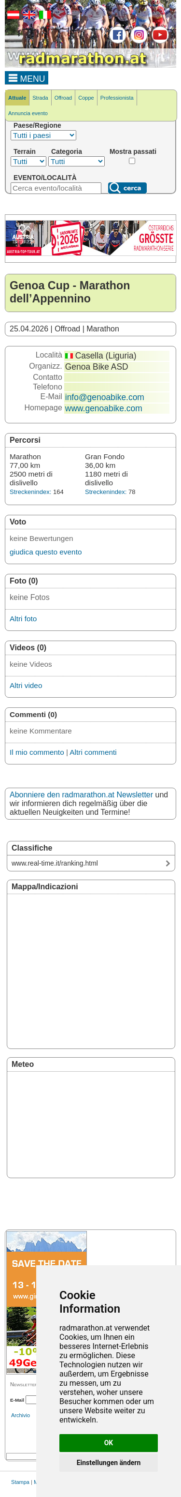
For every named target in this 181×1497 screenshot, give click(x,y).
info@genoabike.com (104, 397)
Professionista (117, 98)
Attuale (17, 98)
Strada (40, 98)
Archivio (20, 1415)
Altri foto (23, 618)
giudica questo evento (46, 552)
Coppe (86, 98)
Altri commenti (93, 752)
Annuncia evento (28, 113)
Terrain (25, 151)
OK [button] (108, 1443)
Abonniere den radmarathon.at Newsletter (81, 795)
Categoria (66, 151)
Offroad (63, 98)
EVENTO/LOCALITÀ (45, 177)
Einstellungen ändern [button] (109, 1463)
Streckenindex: (30, 491)
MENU (26, 77)
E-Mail (17, 1400)
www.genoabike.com (103, 408)
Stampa (20, 1482)
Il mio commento (37, 752)
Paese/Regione (37, 125)
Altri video (26, 685)
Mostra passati (133, 151)
